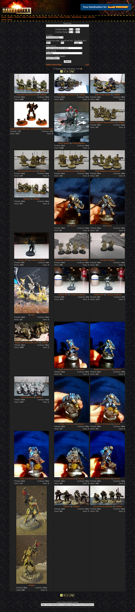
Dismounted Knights (103, 95)
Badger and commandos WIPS (27, 343)
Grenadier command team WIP (67, 260)
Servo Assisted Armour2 (67, 171)
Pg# (72, 71)
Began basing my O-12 (67, 369)
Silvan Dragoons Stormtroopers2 (107, 171)
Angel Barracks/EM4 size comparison (24, 129)
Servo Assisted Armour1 (27, 171)
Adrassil (73, 226)
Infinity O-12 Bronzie (67, 424)
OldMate (43, 95)
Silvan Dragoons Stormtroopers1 (102, 122)
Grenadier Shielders (107, 260)
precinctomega (47, 129)
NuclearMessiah (78, 143)
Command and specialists (103, 506)
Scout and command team (27, 95)
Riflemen (26, 199)
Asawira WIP (23, 260)
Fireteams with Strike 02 (67, 95)
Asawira (31, 585)
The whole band (27, 397)
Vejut (33, 315)
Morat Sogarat (63, 143)
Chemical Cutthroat (38, 260)
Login (87, 65)
